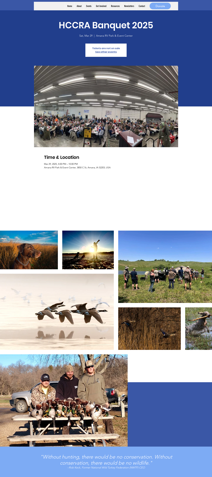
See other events (106, 52)
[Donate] (160, 6)
